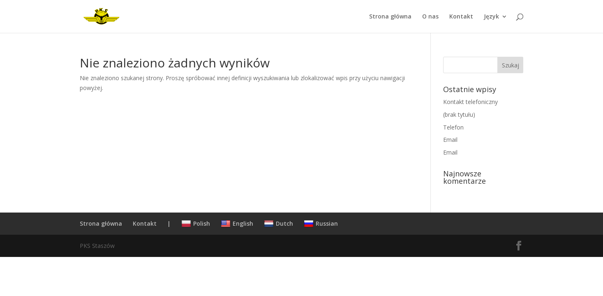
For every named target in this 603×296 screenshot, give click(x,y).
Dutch (278, 224)
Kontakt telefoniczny (470, 102)
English (237, 224)
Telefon (453, 127)
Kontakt (461, 17)
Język (491, 17)
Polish (195, 224)
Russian (321, 224)
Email (450, 139)
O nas (430, 17)
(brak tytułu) (459, 114)
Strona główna (390, 17)
